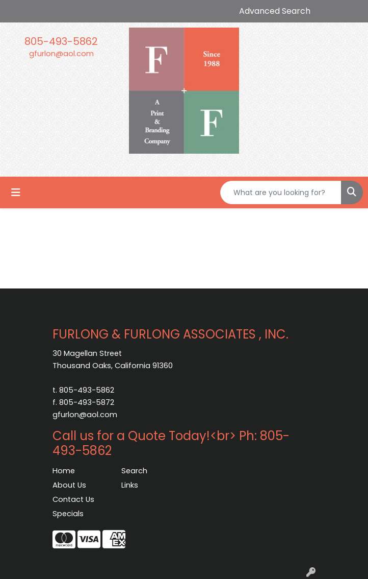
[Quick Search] (280, 192)
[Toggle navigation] (16, 192)
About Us (69, 485)
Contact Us (73, 499)
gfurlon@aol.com (61, 54)
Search (134, 471)
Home (63, 471)
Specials (68, 514)
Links (129, 485)
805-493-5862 (61, 41)
